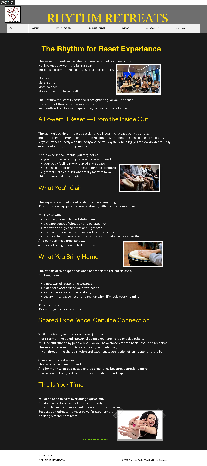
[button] (187, 28)
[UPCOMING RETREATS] (95, 439)
